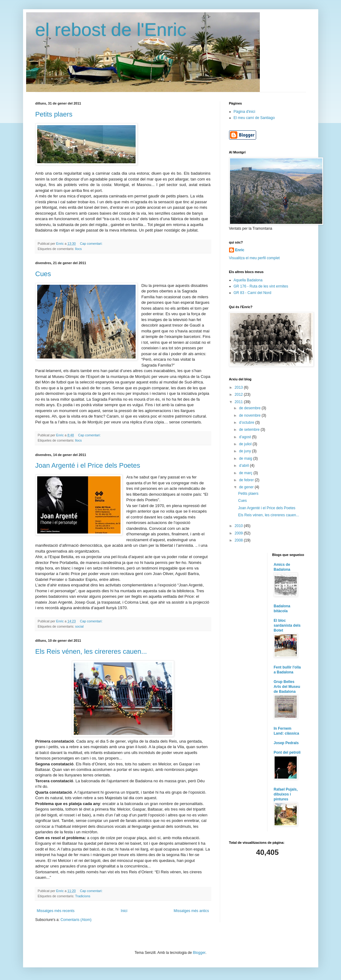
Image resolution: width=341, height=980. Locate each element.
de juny (245, 451)
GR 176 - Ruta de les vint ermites (261, 286)
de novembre (250, 415)
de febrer (247, 480)
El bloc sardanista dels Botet (287, 625)
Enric (239, 250)
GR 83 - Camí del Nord (253, 293)
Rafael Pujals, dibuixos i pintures (286, 794)
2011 (239, 402)
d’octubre (247, 422)
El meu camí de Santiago (254, 118)
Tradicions (82, 896)
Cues (43, 274)
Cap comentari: (91, 243)
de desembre (250, 408)
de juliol (245, 444)
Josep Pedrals (286, 743)
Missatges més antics (191, 911)
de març (246, 473)
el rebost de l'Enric (111, 29)
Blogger (199, 952)
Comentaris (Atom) (76, 920)
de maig (246, 458)
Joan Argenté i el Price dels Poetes (87, 465)
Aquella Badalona (248, 280)
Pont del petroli (287, 752)
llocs (78, 249)
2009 (239, 533)
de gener (247, 487)
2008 (239, 540)
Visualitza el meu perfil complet (254, 258)
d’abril (244, 465)
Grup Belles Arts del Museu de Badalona (287, 687)
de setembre (249, 429)
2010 (239, 526)
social (79, 626)
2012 (239, 394)
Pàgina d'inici (244, 111)
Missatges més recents (56, 911)
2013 (239, 387)
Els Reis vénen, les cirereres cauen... (91, 651)
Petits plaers (54, 114)
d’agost (245, 437)
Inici (124, 911)
